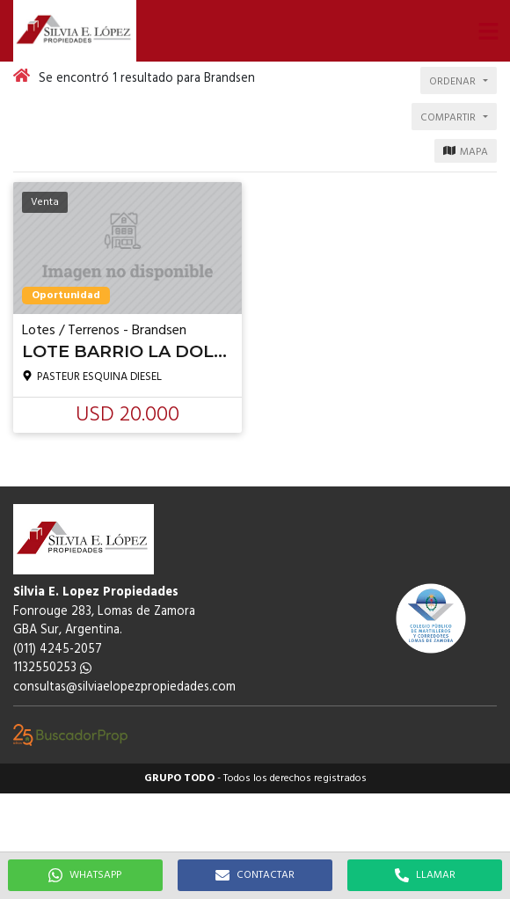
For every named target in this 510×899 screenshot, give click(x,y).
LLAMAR (425, 875)
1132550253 (52, 668)
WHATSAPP (84, 875)
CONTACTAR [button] (255, 875)
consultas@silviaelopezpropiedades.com (124, 687)
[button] (488, 31)
